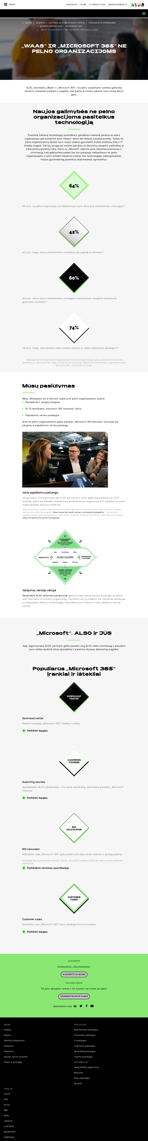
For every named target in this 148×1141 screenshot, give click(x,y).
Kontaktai (71, 4)
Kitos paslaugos (82, 1078)
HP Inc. (7, 1104)
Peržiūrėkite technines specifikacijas (48, 867)
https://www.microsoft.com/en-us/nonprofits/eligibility (78, 512)
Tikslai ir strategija (13, 1062)
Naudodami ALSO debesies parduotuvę (45, 595)
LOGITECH (9, 1126)
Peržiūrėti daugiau (37, 730)
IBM (6, 1110)
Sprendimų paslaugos (85, 1051)
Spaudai (78, 1083)
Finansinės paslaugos (85, 1035)
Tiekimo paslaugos (83, 1056)
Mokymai (78, 1072)
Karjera (7, 1035)
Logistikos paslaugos (85, 1045)
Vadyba (7, 1029)
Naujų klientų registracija (86, 1067)
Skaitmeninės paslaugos (86, 1029)
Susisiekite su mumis (74, 974)
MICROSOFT (10, 1131)
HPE (6, 1099)
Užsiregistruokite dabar (74, 996)
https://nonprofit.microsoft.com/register (41, 517)
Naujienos (9, 1051)
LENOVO (8, 1121)
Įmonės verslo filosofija (16, 1056)
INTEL (6, 1115)
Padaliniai (8, 1045)
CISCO (7, 1094)
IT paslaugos (80, 1040)
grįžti (28, 22)
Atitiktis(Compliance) (14, 1040)
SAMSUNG (9, 1137)
